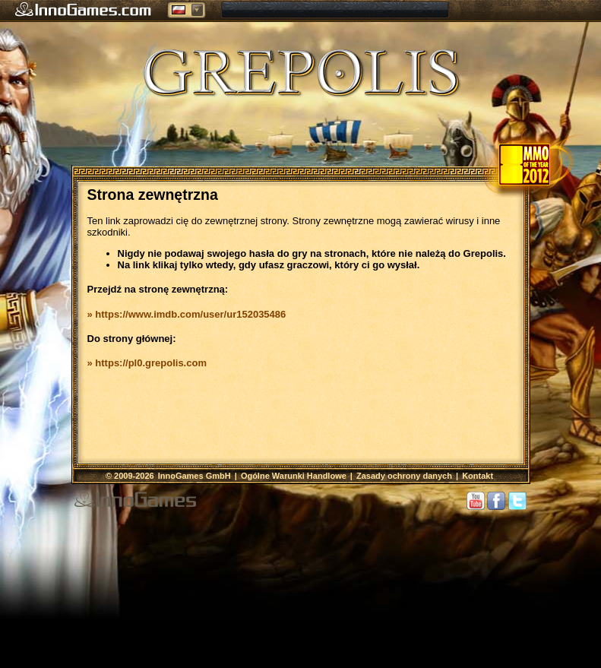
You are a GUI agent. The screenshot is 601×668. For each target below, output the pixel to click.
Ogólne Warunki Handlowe (293, 475)
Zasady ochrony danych (404, 475)
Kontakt (477, 475)
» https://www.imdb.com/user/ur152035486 (186, 314)
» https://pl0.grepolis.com (147, 363)
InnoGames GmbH (195, 475)
